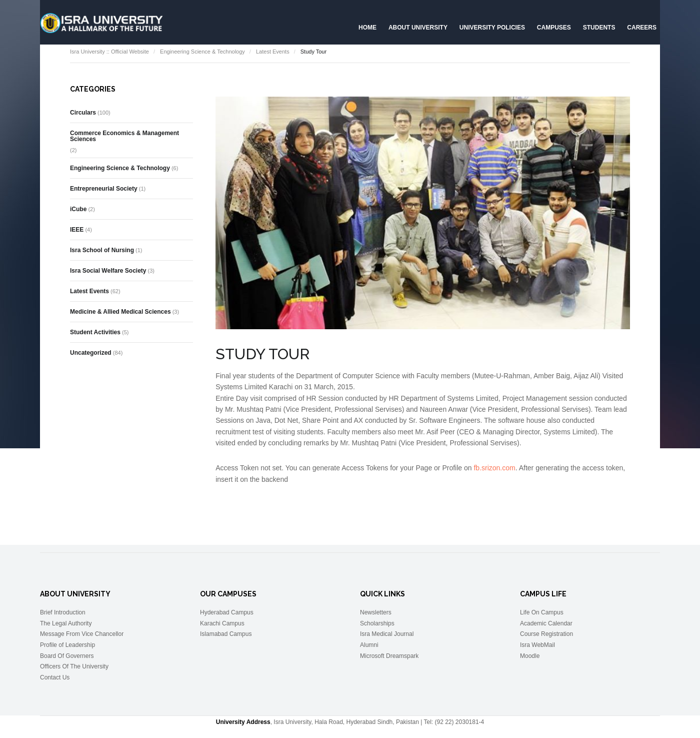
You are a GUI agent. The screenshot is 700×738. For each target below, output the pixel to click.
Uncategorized (91, 352)
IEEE (77, 229)
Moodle (530, 655)
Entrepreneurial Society (104, 188)
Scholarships (377, 623)
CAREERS (641, 27)
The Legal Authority (66, 623)
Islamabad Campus (226, 633)
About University (418, 27)
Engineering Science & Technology (202, 52)
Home (367, 27)
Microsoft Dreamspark (389, 655)
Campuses (554, 27)
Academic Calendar (546, 623)
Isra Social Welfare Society (108, 270)
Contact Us (55, 677)
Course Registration (546, 633)
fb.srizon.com (494, 468)
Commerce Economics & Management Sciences (124, 136)
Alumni (369, 644)
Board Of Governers (67, 655)
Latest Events (273, 52)
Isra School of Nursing (102, 250)
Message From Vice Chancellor (82, 633)
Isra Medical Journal (387, 633)
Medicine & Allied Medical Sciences (120, 311)
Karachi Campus (222, 623)
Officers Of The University (74, 666)
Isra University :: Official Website (109, 52)
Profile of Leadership (67, 644)
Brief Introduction (63, 612)
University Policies (492, 27)
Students (599, 27)
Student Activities (95, 332)
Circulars (83, 112)
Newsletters (376, 612)
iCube (78, 209)
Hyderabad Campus (227, 612)
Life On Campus (542, 612)
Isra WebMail (537, 644)
